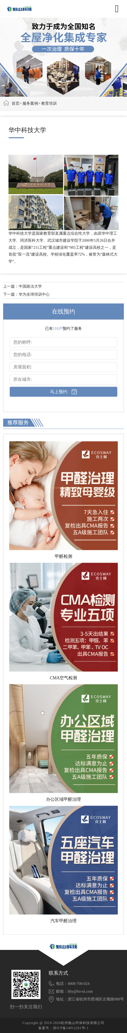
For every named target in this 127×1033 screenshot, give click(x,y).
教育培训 (49, 103)
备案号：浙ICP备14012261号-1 (63, 1028)
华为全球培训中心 (34, 294)
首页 (15, 103)
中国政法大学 (30, 286)
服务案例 (30, 103)
